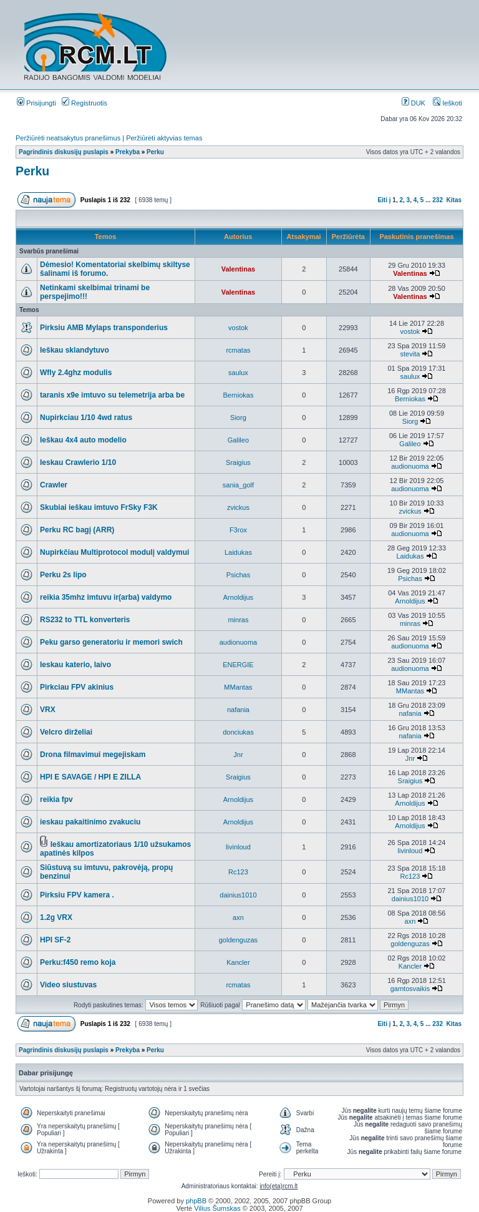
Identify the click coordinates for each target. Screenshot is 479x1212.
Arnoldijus (238, 597)
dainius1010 (238, 895)
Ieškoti (447, 103)
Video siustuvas (68, 984)
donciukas (238, 732)
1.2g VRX (56, 917)
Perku (155, 152)
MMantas (238, 687)
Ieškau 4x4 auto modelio (83, 440)
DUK (413, 103)
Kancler (237, 962)
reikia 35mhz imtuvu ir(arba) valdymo (106, 597)
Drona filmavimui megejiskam (92, 754)
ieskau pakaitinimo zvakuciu (90, 822)
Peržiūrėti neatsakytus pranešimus (68, 138)
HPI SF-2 (55, 940)
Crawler (53, 485)
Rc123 (238, 872)
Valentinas (238, 269)
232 (437, 200)
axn (238, 917)
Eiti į (383, 200)
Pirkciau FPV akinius (77, 687)
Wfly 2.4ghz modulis (76, 372)
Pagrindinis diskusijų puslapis (64, 152)
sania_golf (238, 485)
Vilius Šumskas (217, 1208)
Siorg (238, 417)
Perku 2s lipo (63, 574)
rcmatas (238, 350)
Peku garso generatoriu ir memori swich (111, 642)
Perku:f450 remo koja (77, 962)
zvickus (238, 507)
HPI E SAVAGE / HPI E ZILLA (90, 777)
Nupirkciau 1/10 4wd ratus (86, 417)
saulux (238, 372)
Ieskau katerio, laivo (75, 664)
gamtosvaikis (410, 988)
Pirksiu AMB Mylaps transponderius (104, 327)
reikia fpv (56, 799)
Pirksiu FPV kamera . (77, 895)
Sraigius (238, 462)
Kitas (454, 200)
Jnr (238, 754)
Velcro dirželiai (66, 732)
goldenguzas (238, 940)
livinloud (238, 847)
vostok (238, 327)
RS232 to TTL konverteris (85, 619)
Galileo (238, 440)
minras (238, 619)
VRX (48, 709)
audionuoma (410, 466)
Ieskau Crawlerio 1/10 (78, 462)
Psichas (238, 575)
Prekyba (127, 152)
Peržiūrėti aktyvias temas (164, 138)
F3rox (238, 530)
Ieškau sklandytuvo (74, 350)
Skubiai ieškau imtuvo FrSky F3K (99, 507)
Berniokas (238, 395)
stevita (410, 354)
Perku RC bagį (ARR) (77, 529)
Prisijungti (36, 103)
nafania (238, 709)
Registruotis (84, 103)
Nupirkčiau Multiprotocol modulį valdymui (114, 552)
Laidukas (238, 552)
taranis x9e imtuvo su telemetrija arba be (112, 395)
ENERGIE (238, 664)
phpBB (196, 1201)
